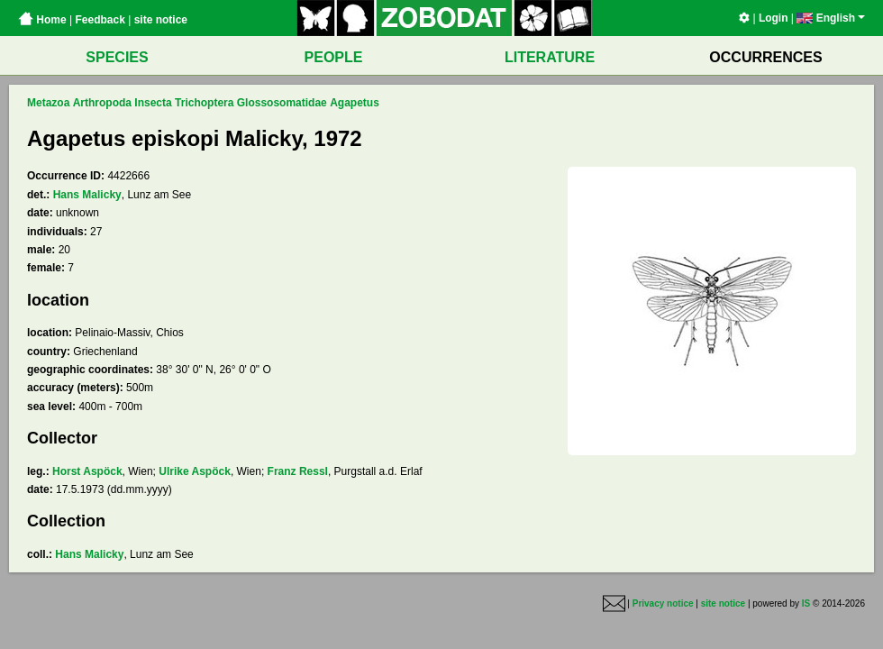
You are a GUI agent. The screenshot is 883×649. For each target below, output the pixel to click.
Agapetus (354, 102)
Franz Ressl (298, 471)
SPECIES (117, 57)
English (831, 18)
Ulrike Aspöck (195, 471)
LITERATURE (550, 57)
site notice (160, 20)
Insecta (152, 102)
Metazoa (48, 102)
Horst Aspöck (87, 471)
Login (773, 18)
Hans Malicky (87, 194)
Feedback (99, 20)
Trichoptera (204, 102)
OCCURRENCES (765, 57)
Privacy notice (663, 603)
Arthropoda (102, 102)
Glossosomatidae (282, 102)
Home (42, 20)
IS (806, 603)
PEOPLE (334, 57)
